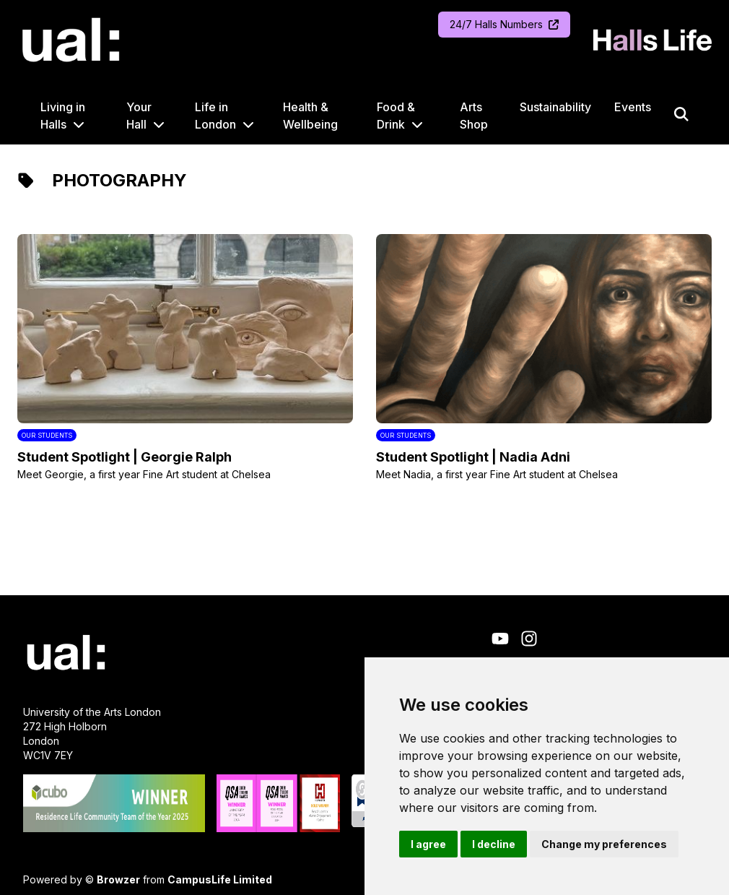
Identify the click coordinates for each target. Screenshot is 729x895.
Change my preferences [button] (604, 844)
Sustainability (555, 107)
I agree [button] (428, 844)
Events (632, 107)
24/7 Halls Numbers (504, 24)
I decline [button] (493, 844)
